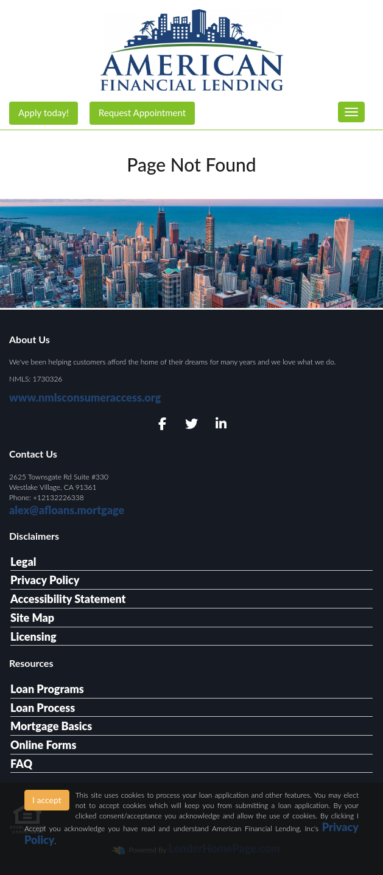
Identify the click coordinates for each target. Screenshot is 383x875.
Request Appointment (142, 112)
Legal (23, 561)
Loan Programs (47, 688)
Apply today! (43, 112)
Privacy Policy (44, 580)
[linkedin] (220, 424)
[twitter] (191, 424)
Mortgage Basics (51, 726)
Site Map (32, 617)
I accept (46, 800)
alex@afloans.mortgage (66, 510)
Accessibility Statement (67, 598)
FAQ (21, 763)
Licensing (33, 636)
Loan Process (42, 707)
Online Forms (43, 744)
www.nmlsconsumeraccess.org (85, 397)
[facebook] (162, 424)
